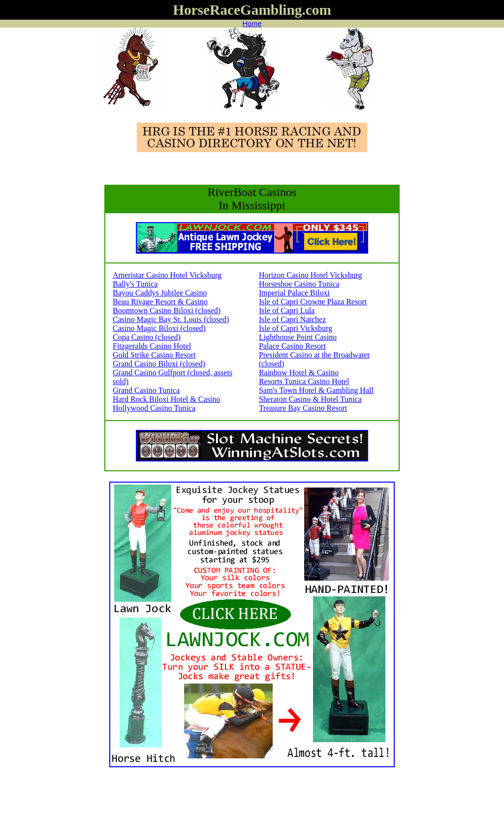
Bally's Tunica (135, 284)
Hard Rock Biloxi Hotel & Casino (166, 399)
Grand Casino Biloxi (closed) (159, 363)
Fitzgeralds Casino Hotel (152, 346)
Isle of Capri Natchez (292, 319)
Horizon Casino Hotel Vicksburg (310, 275)
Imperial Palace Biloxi (294, 293)
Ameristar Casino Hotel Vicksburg (167, 275)
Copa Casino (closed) (147, 337)
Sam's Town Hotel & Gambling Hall (316, 390)
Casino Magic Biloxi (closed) (159, 328)
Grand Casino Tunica (146, 390)
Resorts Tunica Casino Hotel (304, 381)
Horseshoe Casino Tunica (299, 284)
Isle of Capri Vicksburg (295, 328)
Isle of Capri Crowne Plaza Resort (313, 301)
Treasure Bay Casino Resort (303, 408)
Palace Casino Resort (292, 346)
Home (251, 24)
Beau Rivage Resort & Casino (160, 301)
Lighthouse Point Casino (298, 337)
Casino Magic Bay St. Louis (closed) (171, 319)
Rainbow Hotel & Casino (299, 372)
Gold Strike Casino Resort (154, 355)
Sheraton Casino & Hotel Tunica (310, 399)
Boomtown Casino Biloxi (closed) (166, 310)
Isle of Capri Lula (287, 310)
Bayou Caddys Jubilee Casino (160, 293)
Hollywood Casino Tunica (154, 408)
